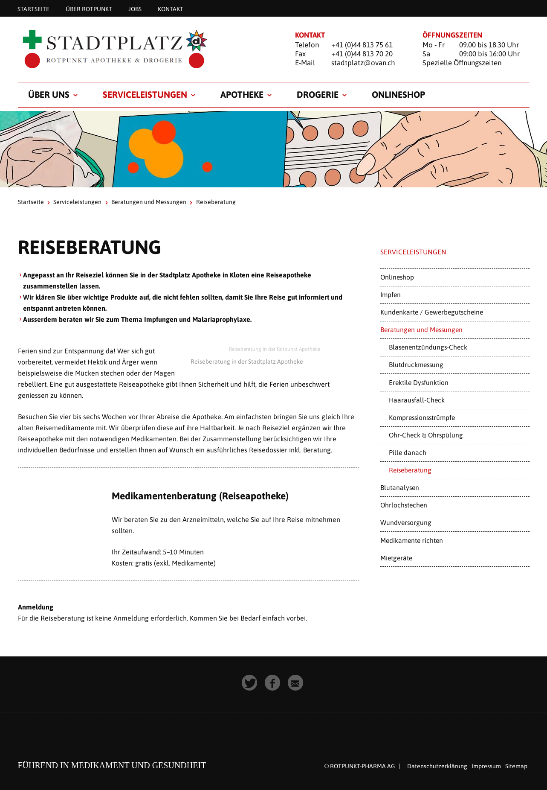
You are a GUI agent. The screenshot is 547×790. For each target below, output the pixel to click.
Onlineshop (398, 94)
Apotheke (241, 94)
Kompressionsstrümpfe (422, 417)
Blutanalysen (399, 487)
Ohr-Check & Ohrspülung (426, 435)
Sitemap (516, 766)
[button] (251, 684)
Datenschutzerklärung (437, 766)
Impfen (390, 294)
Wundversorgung (405, 522)
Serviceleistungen (145, 94)
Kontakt (170, 8)
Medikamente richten (411, 540)
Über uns (48, 94)
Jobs (135, 8)
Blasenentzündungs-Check (428, 347)
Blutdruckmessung (416, 364)
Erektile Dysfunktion (419, 382)
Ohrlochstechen (403, 505)
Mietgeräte (396, 558)
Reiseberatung (410, 470)
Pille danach (407, 452)
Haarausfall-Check (417, 400)
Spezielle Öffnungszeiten (462, 62)
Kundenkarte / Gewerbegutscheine (431, 312)
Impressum (486, 766)
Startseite (33, 8)
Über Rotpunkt (89, 8)
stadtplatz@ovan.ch (363, 62)
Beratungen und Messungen (148, 201)
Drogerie (318, 94)
